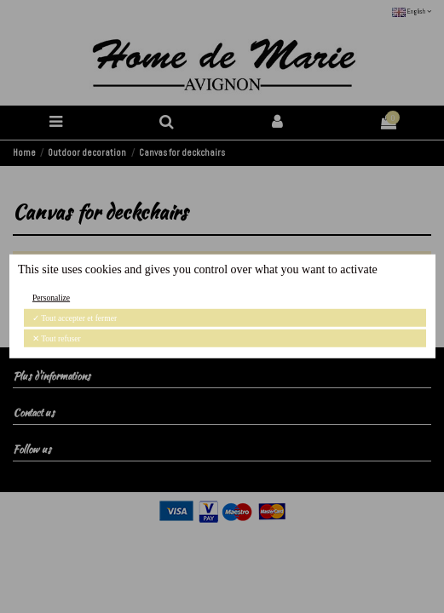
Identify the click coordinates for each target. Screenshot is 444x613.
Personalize (51, 297)
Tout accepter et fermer (74, 318)
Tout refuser (56, 338)
